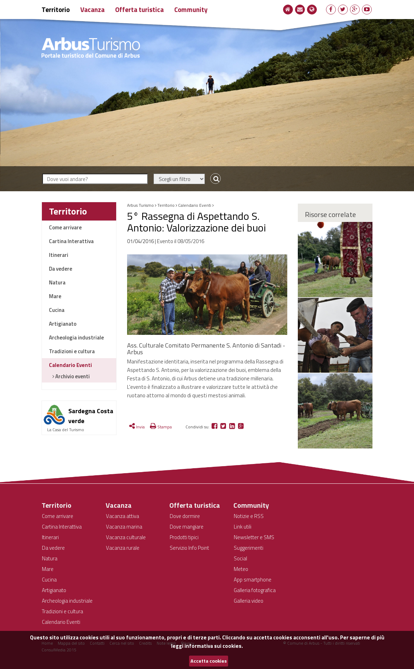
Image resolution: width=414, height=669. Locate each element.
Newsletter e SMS (254, 537)
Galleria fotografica (255, 590)
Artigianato (62, 324)
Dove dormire (185, 516)
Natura (57, 282)
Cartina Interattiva (71, 241)
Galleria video (248, 601)
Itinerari (58, 255)
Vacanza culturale (126, 537)
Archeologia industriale (76, 337)
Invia (137, 426)
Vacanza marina (124, 527)
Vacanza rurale (122, 548)
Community (191, 9)
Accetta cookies (208, 661)
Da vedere (60, 269)
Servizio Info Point (189, 548)
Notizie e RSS (249, 516)
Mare (55, 296)
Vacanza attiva (122, 516)
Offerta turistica (139, 9)
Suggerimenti (248, 548)
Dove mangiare (186, 527)
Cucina (56, 310)
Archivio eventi (72, 376)
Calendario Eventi (70, 365)
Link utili (242, 527)
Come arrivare (65, 227)
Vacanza (92, 9)
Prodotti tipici (184, 537)
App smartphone (252, 579)
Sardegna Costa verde (90, 416)
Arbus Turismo (140, 205)
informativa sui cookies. (213, 646)
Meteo (241, 569)
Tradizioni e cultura (72, 351)
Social (240, 558)
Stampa (161, 426)
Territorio (56, 9)
